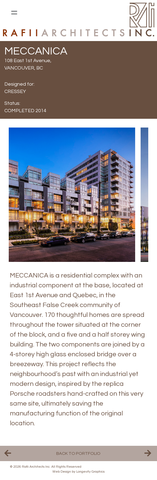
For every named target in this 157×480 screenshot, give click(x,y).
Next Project (148, 453)
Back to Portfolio (78, 453)
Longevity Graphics (90, 471)
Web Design (61, 471)
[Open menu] (14, 12)
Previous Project (8, 453)
